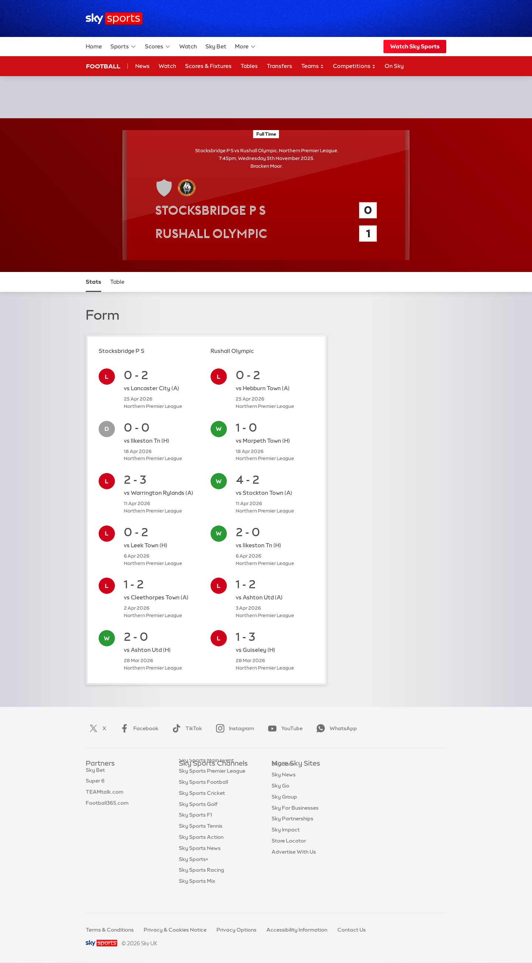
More (245, 47)
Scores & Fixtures (208, 66)
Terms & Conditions (110, 929)
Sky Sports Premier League (212, 785)
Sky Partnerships (292, 829)
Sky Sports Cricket (202, 807)
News (142, 66)
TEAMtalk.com (104, 796)
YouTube (284, 728)
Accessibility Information (296, 929)
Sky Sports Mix (197, 895)
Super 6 (95, 785)
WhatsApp (335, 728)
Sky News (284, 785)
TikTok (185, 728)
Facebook (137, 728)
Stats (93, 282)
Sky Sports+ (193, 874)
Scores (158, 47)
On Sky (394, 66)
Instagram (233, 728)
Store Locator (289, 851)
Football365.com (107, 807)
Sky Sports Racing (201, 884)
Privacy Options (236, 929)
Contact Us (351, 929)
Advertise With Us (294, 862)
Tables (249, 66)
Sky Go (280, 796)
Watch (188, 46)
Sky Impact (286, 840)
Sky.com (282, 774)
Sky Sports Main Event (206, 774)
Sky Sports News (200, 862)
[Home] (114, 19)
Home (94, 46)
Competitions (354, 66)
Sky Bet (215, 46)
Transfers (279, 66)
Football (103, 66)
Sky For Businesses (295, 818)
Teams (312, 66)
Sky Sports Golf (198, 818)
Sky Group (284, 807)
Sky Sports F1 (195, 829)
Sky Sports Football (203, 796)
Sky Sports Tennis (200, 840)
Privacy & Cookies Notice (175, 929)
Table (117, 282)
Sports (123, 47)
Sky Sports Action (201, 851)
